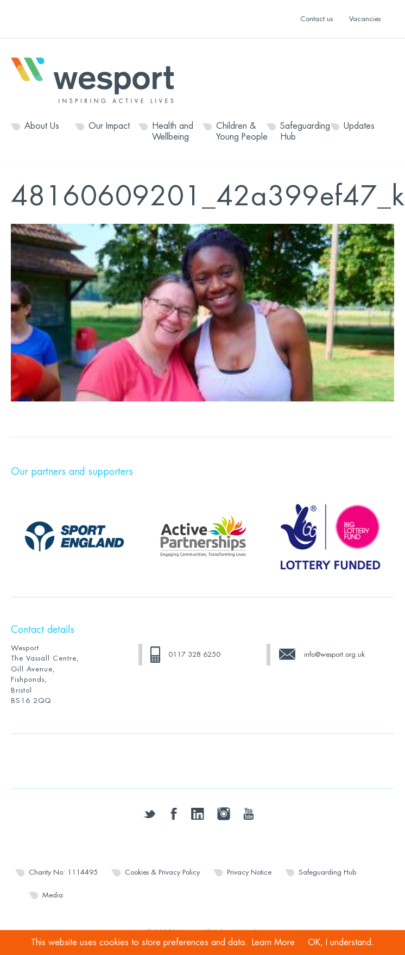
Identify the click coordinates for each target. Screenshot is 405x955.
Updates (359, 126)
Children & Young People (242, 131)
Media (52, 895)
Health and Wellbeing (172, 131)
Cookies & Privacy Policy (162, 872)
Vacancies (365, 18)
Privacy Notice (249, 872)
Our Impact (109, 126)
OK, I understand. (341, 942)
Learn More (273, 942)
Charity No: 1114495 (63, 872)
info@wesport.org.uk (334, 654)
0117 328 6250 (194, 654)
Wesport (98, 79)
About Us (41, 126)
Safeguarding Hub (305, 131)
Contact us (316, 18)
